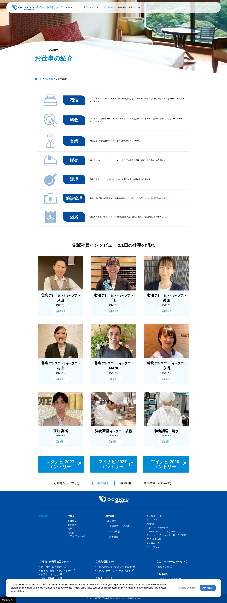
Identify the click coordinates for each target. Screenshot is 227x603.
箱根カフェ (165, 566)
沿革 (70, 528)
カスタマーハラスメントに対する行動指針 (167, 535)
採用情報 (49, 79)
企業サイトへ (134, 7)
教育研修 (122, 7)
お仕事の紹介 (109, 7)
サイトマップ (153, 547)
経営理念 (72, 525)
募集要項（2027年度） (158, 483)
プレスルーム (153, 543)
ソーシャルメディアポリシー (160, 531)
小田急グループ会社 (78, 536)
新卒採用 (111, 521)
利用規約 (150, 523)
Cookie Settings (187, 587)
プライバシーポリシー (157, 527)
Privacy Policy (71, 587)
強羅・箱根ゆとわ (51, 578)
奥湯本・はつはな (51, 574)
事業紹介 (43, 515)
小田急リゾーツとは (92, 7)
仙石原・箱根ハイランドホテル (58, 570)
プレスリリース (154, 516)
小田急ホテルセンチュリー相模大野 (116, 566)
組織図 (71, 532)
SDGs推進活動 (153, 539)
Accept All (207, 587)
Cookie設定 (8, 600)
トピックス (151, 520)
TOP (38, 79)
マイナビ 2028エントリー (168, 464)
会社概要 (72, 521)
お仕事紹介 (114, 531)
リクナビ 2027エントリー (63, 464)
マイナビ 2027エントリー (115, 464)
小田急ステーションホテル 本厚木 (115, 570)
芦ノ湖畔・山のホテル (53, 566)
